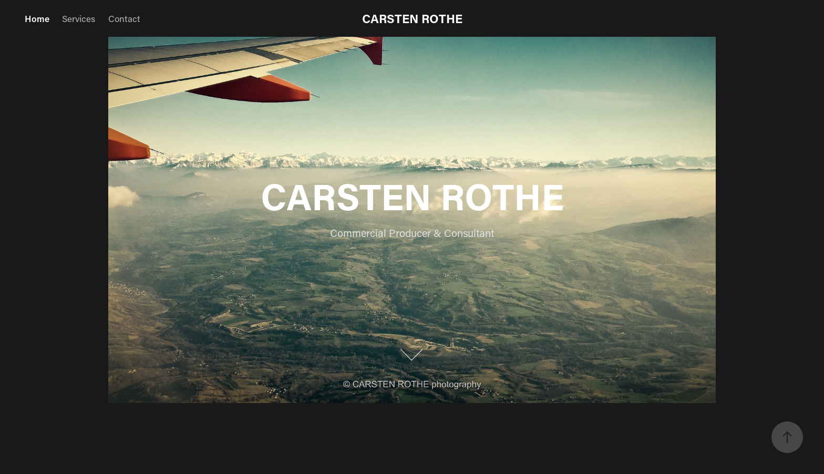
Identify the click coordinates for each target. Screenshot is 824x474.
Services (78, 18)
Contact (124, 18)
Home (37, 18)
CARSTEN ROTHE (412, 18)
